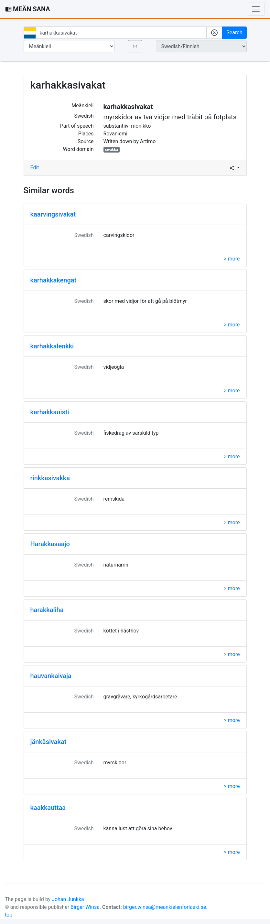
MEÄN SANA (27, 9)
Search (234, 32)
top (8, 915)
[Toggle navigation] (256, 9)
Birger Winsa (85, 907)
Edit (34, 168)
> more (232, 259)
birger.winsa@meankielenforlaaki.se (164, 907)
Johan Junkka (68, 899)
